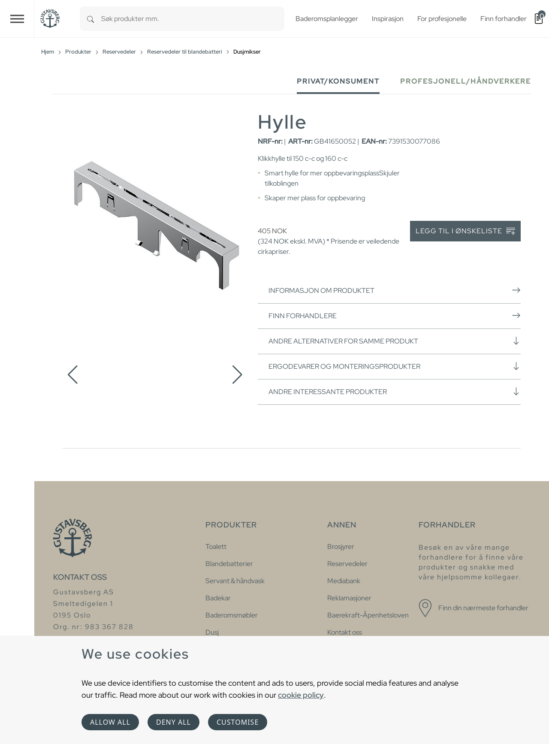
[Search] (90, 19)
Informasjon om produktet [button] (394, 290)
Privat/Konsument (338, 81)
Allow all (110, 722)
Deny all (173, 722)
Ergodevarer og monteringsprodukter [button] (394, 366)
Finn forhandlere (394, 315)
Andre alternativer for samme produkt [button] (394, 341)
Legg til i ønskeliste (465, 231)
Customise (238, 722)
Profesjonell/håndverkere (465, 81)
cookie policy (301, 695)
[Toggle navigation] (17, 18)
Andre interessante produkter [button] (394, 391)
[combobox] (192, 19)
